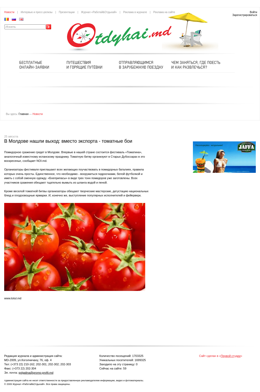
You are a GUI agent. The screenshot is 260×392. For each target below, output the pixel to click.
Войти (253, 12)
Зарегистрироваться (244, 15)
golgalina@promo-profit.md (36, 372)
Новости (9, 12)
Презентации (67, 12)
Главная (24, 114)
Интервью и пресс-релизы (36, 12)
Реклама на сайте (164, 12)
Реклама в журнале (135, 12)
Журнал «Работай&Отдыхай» (99, 12)
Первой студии (231, 355)
